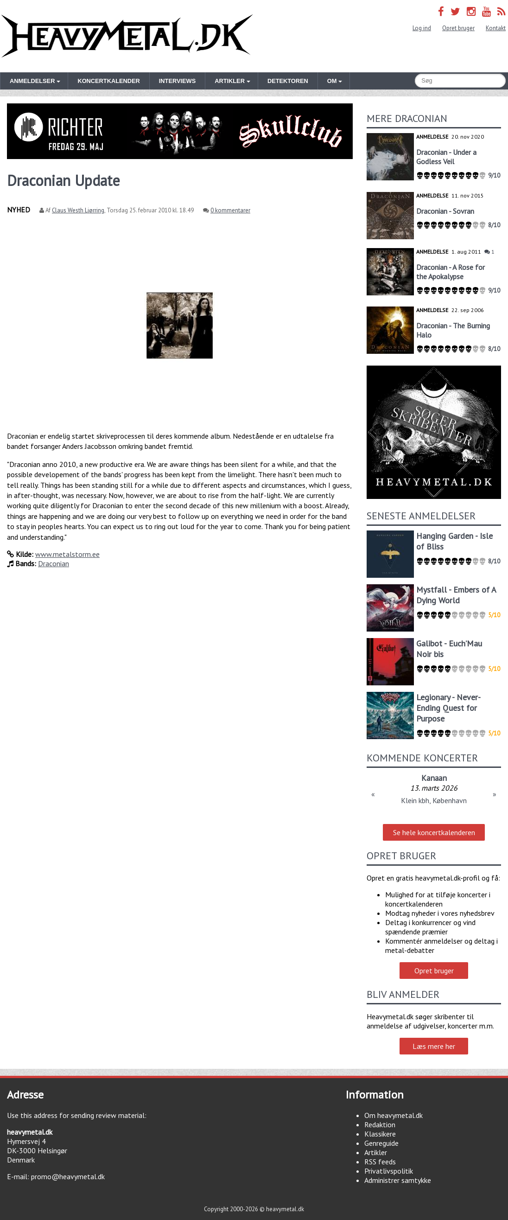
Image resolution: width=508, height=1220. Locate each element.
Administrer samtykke (397, 1180)
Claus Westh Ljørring (78, 210)
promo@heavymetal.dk (68, 1176)
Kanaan (434, 778)
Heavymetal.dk (127, 36)
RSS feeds (380, 1161)
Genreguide (381, 1143)
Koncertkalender (108, 80)
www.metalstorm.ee (67, 554)
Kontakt (496, 28)
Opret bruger (458, 28)
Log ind (422, 28)
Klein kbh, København (434, 800)
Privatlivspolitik (388, 1170)
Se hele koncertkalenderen (434, 832)
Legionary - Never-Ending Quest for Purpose (448, 708)
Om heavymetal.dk (393, 1115)
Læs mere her (434, 1046)
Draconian (53, 563)
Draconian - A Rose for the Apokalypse (450, 271)
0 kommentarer (230, 210)
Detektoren (287, 80)
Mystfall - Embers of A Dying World (456, 595)
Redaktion (379, 1124)
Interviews (177, 80)
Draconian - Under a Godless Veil (446, 156)
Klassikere (380, 1133)
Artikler (375, 1152)
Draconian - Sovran (445, 211)
